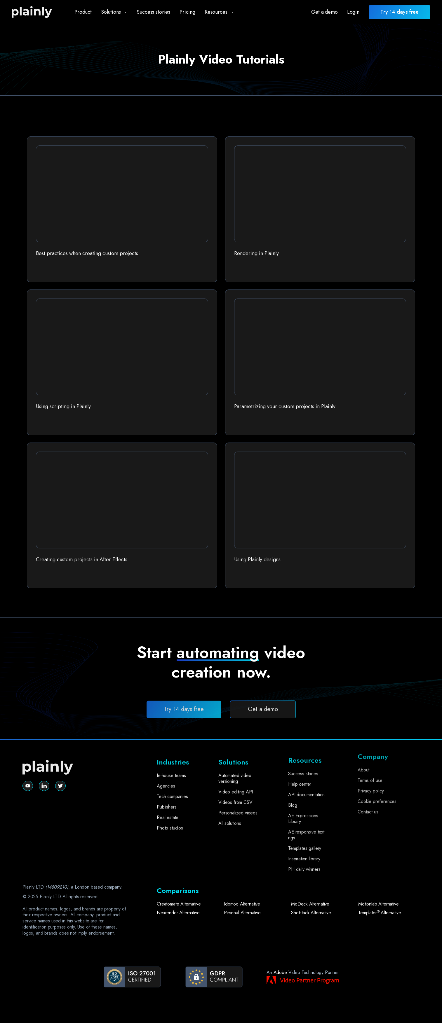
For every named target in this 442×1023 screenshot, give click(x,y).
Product (83, 12)
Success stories (153, 12)
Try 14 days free (184, 731)
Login (353, 12)
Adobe (280, 972)
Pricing (187, 12)
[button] (112, 12)
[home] (37, 12)
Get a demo (324, 12)
